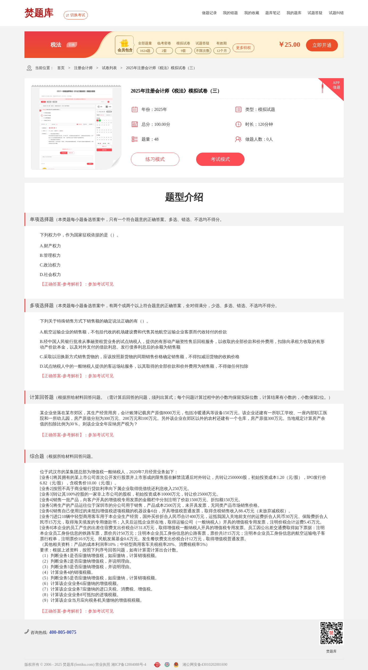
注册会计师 (83, 68)
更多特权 (243, 48)
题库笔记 (272, 13)
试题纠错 (336, 13)
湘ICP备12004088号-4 (128, 665)
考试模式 (220, 159)
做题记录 (209, 13)
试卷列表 (109, 68)
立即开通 (322, 45)
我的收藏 (251, 13)
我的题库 (294, 13)
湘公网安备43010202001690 (205, 665)
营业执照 (102, 665)
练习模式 (155, 159)
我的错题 (230, 13)
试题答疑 (315, 13)
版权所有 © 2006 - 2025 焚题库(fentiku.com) (59, 665)
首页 (61, 68)
